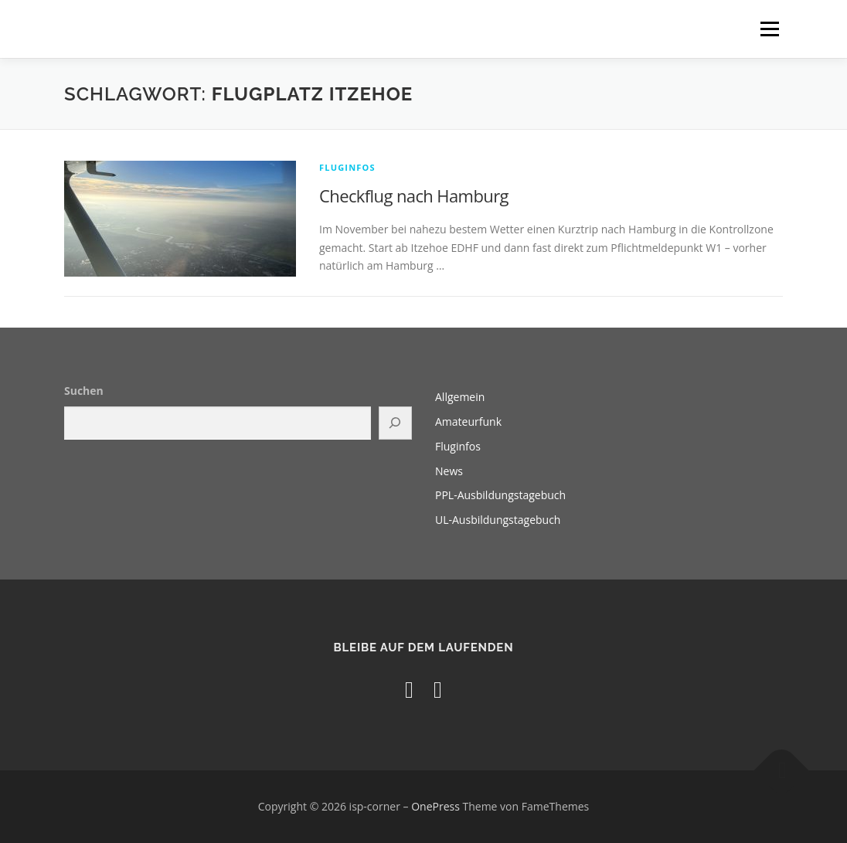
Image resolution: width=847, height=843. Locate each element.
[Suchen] (396, 423)
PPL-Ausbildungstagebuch (500, 495)
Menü (769, 29)
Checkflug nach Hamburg (414, 195)
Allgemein (460, 396)
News (449, 471)
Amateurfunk (468, 421)
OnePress (435, 806)
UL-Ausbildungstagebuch (497, 519)
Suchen (84, 390)
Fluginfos (347, 167)
